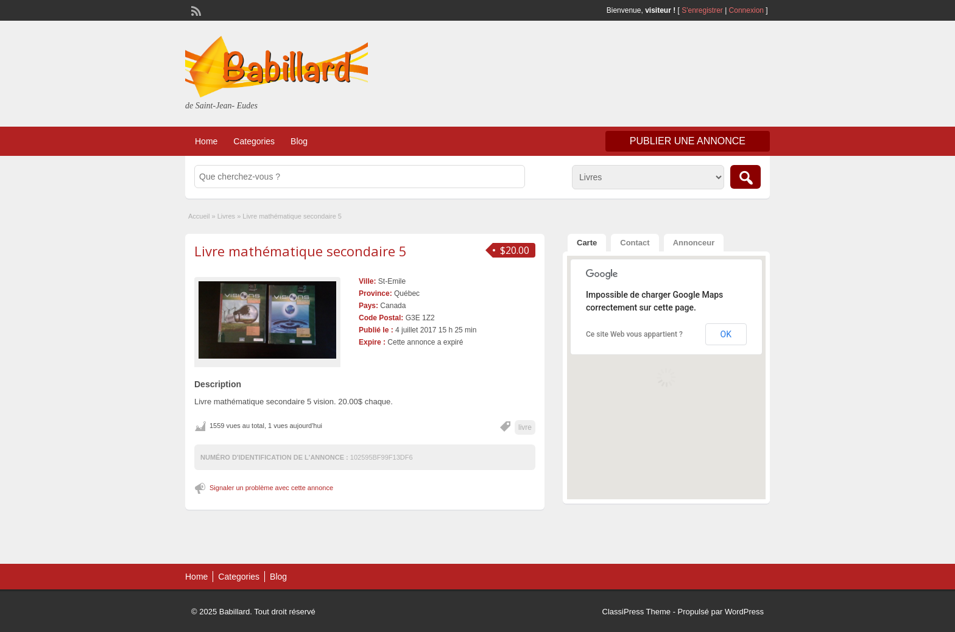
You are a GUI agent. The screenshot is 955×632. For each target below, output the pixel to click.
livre (525, 427)
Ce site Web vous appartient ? (634, 334)
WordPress (744, 611)
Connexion (747, 10)
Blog (299, 141)
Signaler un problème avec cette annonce (271, 487)
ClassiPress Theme (636, 611)
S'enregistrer (702, 10)
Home (206, 141)
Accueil (199, 216)
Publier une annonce (687, 141)
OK (726, 334)
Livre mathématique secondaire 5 (300, 251)
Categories (254, 141)
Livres (226, 216)
